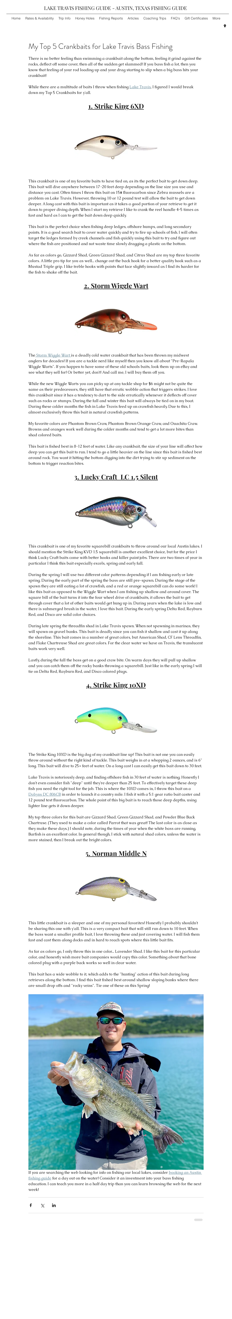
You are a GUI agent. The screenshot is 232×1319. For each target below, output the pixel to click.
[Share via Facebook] (30, 1205)
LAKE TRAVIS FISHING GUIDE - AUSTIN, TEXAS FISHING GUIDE (115, 8)
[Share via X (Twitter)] (42, 1205)
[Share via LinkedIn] (54, 1205)
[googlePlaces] (225, 26)
